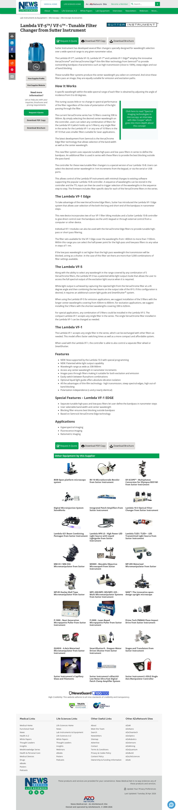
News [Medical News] (22, 732)
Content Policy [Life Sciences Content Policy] (97, 756)
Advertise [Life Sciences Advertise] (95, 742)
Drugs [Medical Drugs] (22, 760)
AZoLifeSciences (133, 756)
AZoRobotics (131, 739)
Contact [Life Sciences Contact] (94, 746)
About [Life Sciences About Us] (93, 725)
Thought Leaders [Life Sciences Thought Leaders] (63, 742)
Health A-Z (24, 735)
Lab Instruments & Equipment (33, 18)
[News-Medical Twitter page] (36, 792)
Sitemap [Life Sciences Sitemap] (94, 739)
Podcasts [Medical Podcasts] (24, 770)
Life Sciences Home (72, 4)
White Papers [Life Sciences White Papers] (62, 739)
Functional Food (27, 729)
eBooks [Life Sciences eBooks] (59, 753)
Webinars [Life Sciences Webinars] (60, 749)
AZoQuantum (131, 749)
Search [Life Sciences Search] (94, 732)
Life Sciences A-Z (63, 735)
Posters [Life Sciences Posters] (59, 756)
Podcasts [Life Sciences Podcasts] (60, 760)
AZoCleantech (132, 732)
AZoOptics (130, 735)
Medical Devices (27, 756)
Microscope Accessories (71, 18)
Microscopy (54, 18)
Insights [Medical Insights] (23, 746)
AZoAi (128, 760)
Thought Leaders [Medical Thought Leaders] (27, 742)
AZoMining (130, 746)
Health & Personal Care (30, 753)
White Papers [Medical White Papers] (26, 739)
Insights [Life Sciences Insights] (59, 746)
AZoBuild (130, 753)
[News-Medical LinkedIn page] (42, 792)
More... (154, 10)
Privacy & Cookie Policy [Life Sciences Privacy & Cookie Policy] (101, 753)
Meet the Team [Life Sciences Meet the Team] (97, 729)
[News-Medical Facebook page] (31, 792)
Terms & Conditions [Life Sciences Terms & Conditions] (99, 749)
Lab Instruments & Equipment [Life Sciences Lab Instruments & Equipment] (69, 732)
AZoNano (130, 729)
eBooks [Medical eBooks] (23, 763)
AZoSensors (131, 742)
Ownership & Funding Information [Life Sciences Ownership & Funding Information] (106, 760)
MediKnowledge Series (30, 749)
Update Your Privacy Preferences (140, 789)
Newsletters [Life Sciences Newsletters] (96, 735)
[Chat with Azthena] (171, 805)
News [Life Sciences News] (58, 729)
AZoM (128, 725)
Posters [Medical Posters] (23, 766)
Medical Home (50, 4)
